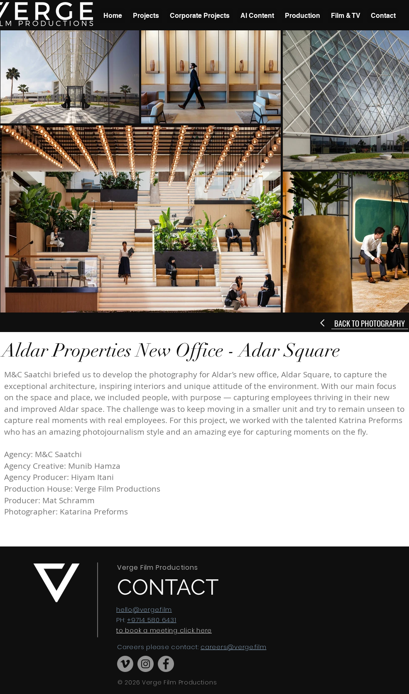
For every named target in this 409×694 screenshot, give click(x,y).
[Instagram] (145, 664)
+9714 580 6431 (151, 619)
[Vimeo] (125, 664)
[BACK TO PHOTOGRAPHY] (369, 323)
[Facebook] (166, 664)
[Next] (323, 323)
